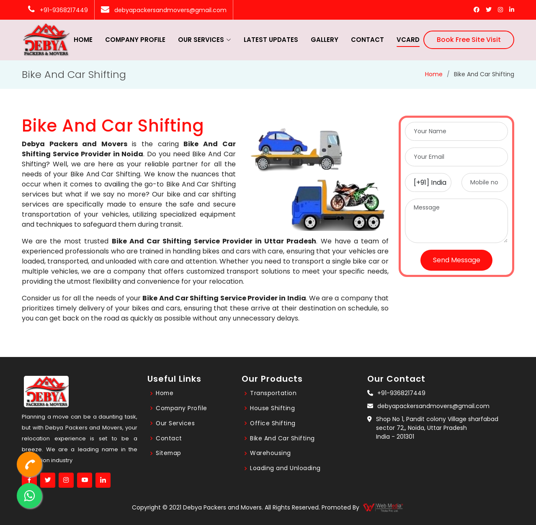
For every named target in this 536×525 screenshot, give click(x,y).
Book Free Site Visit (469, 39)
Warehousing (270, 453)
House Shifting (272, 408)
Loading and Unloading (285, 468)
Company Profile (135, 39)
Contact (367, 39)
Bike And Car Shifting (282, 438)
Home (83, 39)
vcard (408, 39)
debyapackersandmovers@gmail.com (164, 10)
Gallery (324, 39)
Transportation (273, 393)
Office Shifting (273, 423)
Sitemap (169, 453)
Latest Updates (271, 39)
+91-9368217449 (58, 10)
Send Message (456, 260)
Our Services (175, 423)
